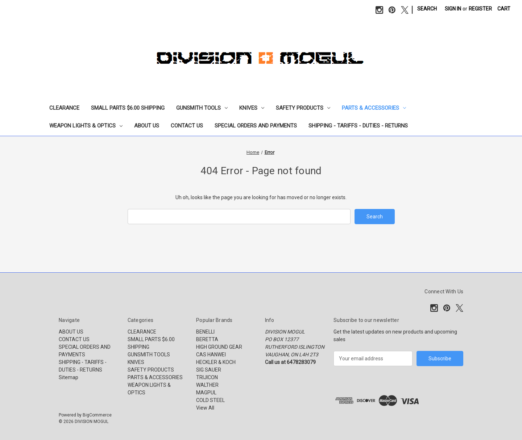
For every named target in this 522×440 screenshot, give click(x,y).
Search (427, 9)
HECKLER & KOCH (216, 362)
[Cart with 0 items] (503, 9)
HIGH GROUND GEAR (219, 347)
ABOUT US (146, 125)
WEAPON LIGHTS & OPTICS (86, 125)
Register (480, 9)
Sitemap (68, 377)
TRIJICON (207, 377)
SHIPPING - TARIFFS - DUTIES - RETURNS (358, 125)
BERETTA (207, 339)
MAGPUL (206, 392)
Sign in (453, 9)
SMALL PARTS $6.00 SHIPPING (128, 108)
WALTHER (207, 385)
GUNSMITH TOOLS (202, 108)
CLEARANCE (64, 108)
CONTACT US (187, 125)
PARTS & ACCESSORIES (374, 108)
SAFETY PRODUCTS (303, 108)
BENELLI (205, 332)
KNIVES (251, 108)
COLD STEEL (210, 400)
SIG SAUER (208, 370)
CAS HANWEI (211, 354)
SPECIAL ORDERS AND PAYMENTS (256, 125)
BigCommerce (97, 415)
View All (205, 408)
